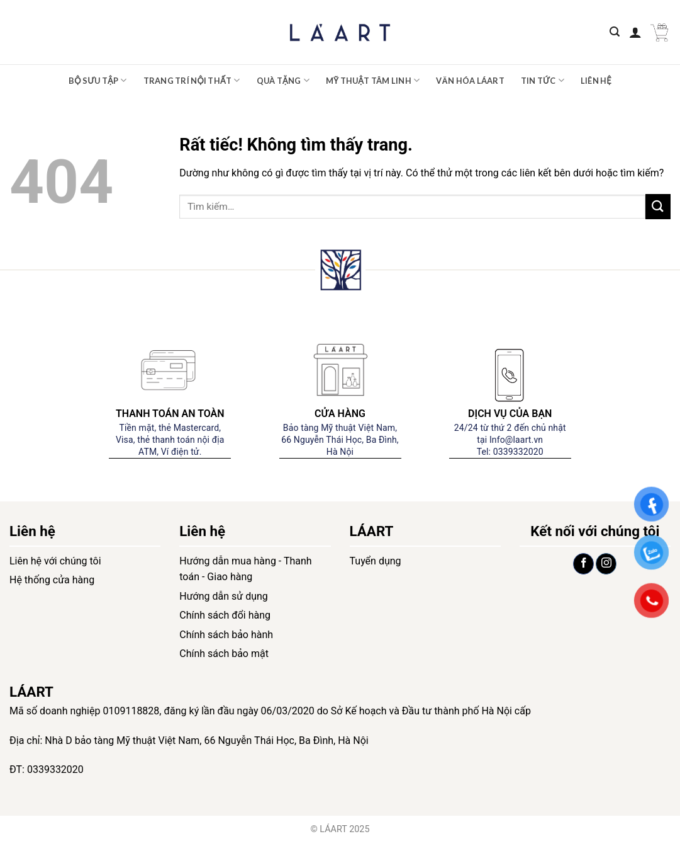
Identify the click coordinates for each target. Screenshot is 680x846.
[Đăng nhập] (635, 32)
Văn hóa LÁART (470, 81)
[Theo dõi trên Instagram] (606, 563)
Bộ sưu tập (98, 80)
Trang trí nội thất (191, 80)
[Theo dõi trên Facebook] (583, 563)
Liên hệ (596, 81)
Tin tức (542, 80)
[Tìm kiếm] (615, 32)
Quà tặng (283, 80)
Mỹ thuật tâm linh (373, 80)
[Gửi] (658, 206)
